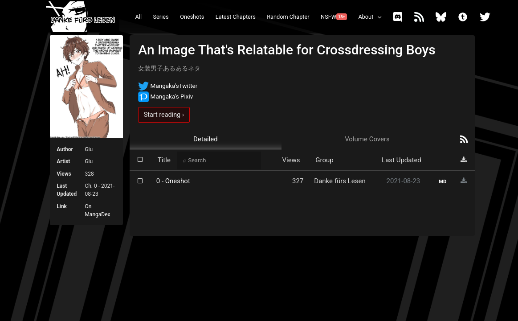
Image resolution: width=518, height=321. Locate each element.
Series (161, 16)
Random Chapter (288, 16)
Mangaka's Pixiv (165, 96)
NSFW (334, 16)
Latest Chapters (236, 16)
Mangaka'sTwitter (167, 85)
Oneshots (192, 16)
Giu (89, 149)
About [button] (365, 16)
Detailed (205, 139)
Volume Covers (367, 139)
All (138, 16)
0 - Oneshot (173, 181)
